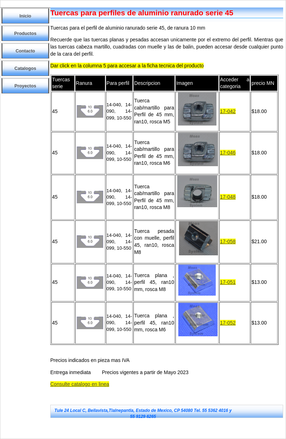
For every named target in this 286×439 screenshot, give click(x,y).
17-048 (228, 197)
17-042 (228, 111)
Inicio (25, 16)
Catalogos (25, 68)
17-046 (228, 152)
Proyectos (25, 85)
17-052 (228, 323)
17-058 (228, 241)
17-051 (228, 282)
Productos (25, 33)
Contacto (25, 51)
